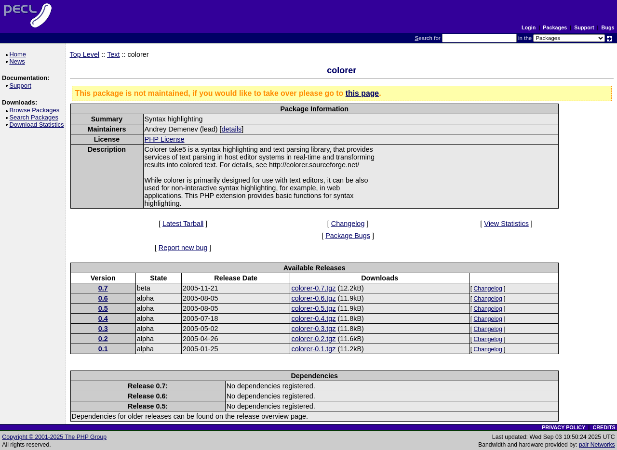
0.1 (103, 349)
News (18, 61)
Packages (555, 27)
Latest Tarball (182, 223)
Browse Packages (36, 110)
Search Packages (35, 117)
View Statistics (506, 223)
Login (529, 27)
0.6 (103, 298)
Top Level (85, 54)
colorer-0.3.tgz (313, 328)
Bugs (608, 27)
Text (113, 54)
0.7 (103, 288)
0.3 (103, 328)
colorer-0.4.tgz (313, 318)
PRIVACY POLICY (563, 427)
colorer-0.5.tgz (313, 308)
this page (362, 93)
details (232, 129)
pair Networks (597, 444)
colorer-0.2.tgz (313, 339)
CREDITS (603, 427)
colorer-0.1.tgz (313, 349)
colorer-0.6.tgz (313, 298)
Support (584, 27)
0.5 (103, 308)
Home (19, 54)
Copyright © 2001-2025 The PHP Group (54, 437)
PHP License (165, 139)
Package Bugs (347, 235)
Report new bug (183, 247)
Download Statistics (38, 124)
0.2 (103, 339)
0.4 (103, 318)
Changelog (348, 223)
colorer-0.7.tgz (313, 288)
